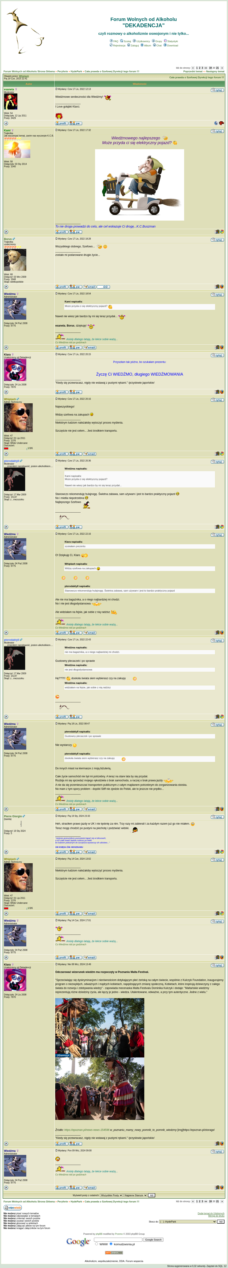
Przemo (119, 1234)
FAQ (114, 41)
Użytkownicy (141, 41)
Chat (157, 45)
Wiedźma (10, 294)
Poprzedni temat (193, 71)
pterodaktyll (11, 461)
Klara (7, 354)
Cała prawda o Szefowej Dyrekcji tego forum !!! (112, 71)
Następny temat (215, 71)
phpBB (99, 1234)
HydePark (76, 71)
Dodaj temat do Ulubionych (211, 1213)
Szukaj (125, 41)
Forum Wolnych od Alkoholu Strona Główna (29, 71)
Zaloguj (133, 45)
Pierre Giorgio (13, 816)
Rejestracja (117, 45)
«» (206, 68)
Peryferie (62, 71)
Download (171, 45)
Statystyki (171, 41)
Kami (7, 130)
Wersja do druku (216, 1216)
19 (210, 68)
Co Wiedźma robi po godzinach (70, 342)
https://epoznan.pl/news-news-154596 (86, 1129)
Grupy (157, 41)
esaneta (9, 89)
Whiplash (10, 399)
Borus (8, 239)
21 (217, 68)
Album (146, 45)
